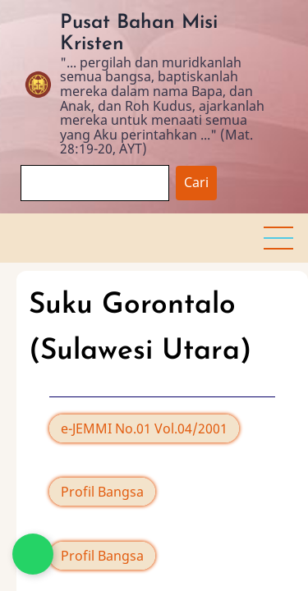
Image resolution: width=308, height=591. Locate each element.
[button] (278, 238)
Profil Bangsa (102, 492)
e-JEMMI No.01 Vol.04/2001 (144, 428)
